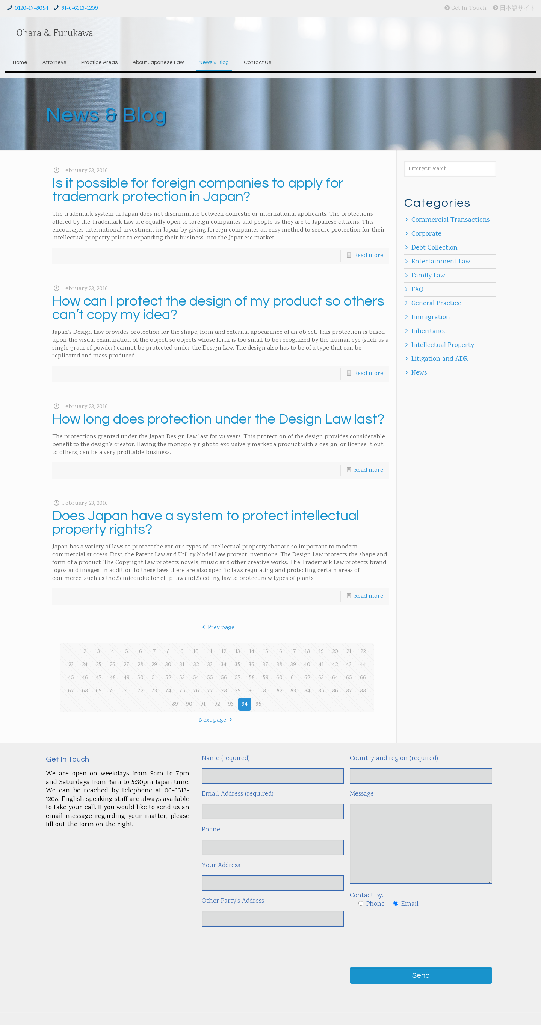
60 (279, 678)
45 (71, 678)
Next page (216, 720)
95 (258, 704)
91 (203, 704)
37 (265, 664)
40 (307, 664)
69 (99, 691)
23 (71, 664)
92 (217, 704)
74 (168, 691)
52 (168, 678)
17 (293, 651)
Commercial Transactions (450, 220)
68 (85, 691)
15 (265, 651)
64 (335, 678)
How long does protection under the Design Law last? (218, 419)
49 (127, 678)
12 (223, 651)
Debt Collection (434, 248)
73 (154, 691)
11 (210, 651)
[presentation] (407, 930)
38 (279, 664)
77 (210, 691)
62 (307, 678)
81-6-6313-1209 (79, 8)
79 (238, 691)
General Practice (436, 304)
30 (168, 664)
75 (182, 691)
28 (140, 664)
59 (266, 678)
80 (251, 691)
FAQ (417, 290)
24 (85, 664)
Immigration (430, 317)
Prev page (216, 628)
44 (363, 664)
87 (349, 691)
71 (126, 691)
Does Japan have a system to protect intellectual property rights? (205, 523)
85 (321, 691)
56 (224, 678)
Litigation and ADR (439, 359)
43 (349, 664)
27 (126, 664)
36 (251, 664)
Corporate (426, 234)
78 (224, 691)
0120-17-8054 (31, 8)
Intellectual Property (442, 345)
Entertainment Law (440, 262)
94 (245, 704)
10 (196, 651)
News (419, 373)
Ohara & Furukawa (55, 34)
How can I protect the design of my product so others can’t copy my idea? (218, 308)
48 (113, 678)
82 (279, 691)
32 (196, 664)
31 (182, 664)
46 (85, 678)
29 (154, 664)
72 (140, 691)
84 (307, 691)
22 (363, 651)
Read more (368, 255)
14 (251, 651)
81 (265, 691)
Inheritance (429, 331)
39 (293, 664)
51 (154, 678)
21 (348, 651)
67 (71, 691)
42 (335, 664)
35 (237, 664)
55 (210, 678)
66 (363, 678)
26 (112, 664)
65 (349, 678)
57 (238, 678)
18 (307, 651)
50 (140, 678)
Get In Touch (465, 8)
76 (196, 691)
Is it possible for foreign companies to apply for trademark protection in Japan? (197, 190)
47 (99, 678)
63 (321, 678)
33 (210, 664)
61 (293, 678)
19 (321, 651)
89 (175, 704)
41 (321, 664)
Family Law (428, 276)
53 (182, 678)
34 (224, 664)
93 (231, 704)
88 (363, 691)
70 (112, 691)
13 (237, 651)
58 (252, 678)
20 (335, 651)
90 (189, 704)
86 (335, 691)
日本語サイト (514, 8)
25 (98, 664)
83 (293, 691)
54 (196, 678)
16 (279, 651)
